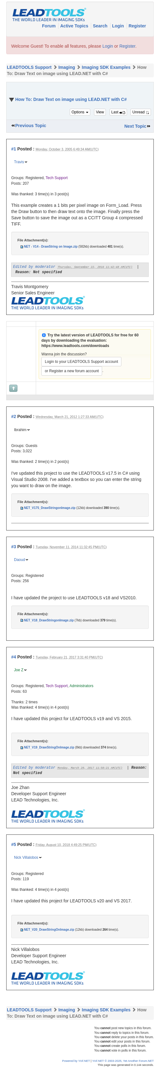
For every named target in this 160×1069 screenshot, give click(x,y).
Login (118, 25)
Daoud (19, 560)
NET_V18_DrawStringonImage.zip (49, 620)
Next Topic (135, 126)
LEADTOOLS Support (29, 67)
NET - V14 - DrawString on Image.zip (51, 246)
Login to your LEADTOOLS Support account (81, 361)
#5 (13, 844)
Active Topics (74, 25)
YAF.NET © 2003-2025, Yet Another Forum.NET (123, 1060)
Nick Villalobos (26, 857)
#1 (13, 148)
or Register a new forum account (72, 371)
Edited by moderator (34, 267)
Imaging (66, 67)
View (100, 112)
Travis (19, 162)
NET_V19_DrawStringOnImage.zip (49, 747)
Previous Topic (30, 125)
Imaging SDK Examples (106, 67)
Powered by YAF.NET (76, 1060)
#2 (13, 416)
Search (101, 25)
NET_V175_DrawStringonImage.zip (50, 508)
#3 (13, 546)
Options (80, 112)
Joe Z (18, 670)
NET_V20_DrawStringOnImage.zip (49, 929)
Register (137, 25)
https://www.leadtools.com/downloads (75, 346)
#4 (13, 656)
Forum (49, 25)
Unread (140, 112)
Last (118, 112)
